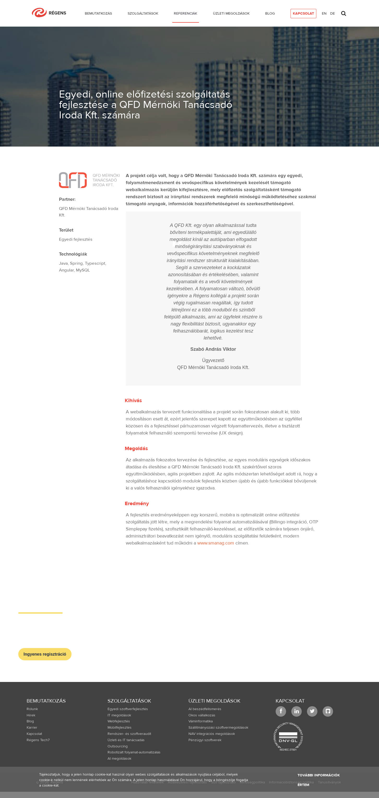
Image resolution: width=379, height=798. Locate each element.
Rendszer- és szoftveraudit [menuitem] (129, 734)
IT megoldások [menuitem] (119, 715)
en (324, 13)
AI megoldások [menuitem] (119, 758)
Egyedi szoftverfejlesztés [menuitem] (128, 709)
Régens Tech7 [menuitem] (38, 740)
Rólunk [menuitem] (32, 709)
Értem (303, 785)
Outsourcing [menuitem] (118, 746)
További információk (319, 775)
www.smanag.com (215, 543)
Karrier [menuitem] (32, 727)
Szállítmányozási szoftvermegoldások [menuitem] (218, 727)
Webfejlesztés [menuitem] (119, 721)
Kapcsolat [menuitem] (34, 734)
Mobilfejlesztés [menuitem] (120, 727)
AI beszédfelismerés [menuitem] (204, 709)
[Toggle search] (343, 12)
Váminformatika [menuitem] (200, 721)
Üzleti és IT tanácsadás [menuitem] (126, 740)
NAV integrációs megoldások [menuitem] (211, 734)
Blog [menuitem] (30, 721)
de (332, 13)
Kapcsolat (290, 701)
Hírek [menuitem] (31, 715)
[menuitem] (98, 14)
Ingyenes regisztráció (44, 654)
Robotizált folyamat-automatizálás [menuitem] (134, 752)
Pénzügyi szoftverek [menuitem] (204, 740)
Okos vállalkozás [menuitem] (201, 715)
